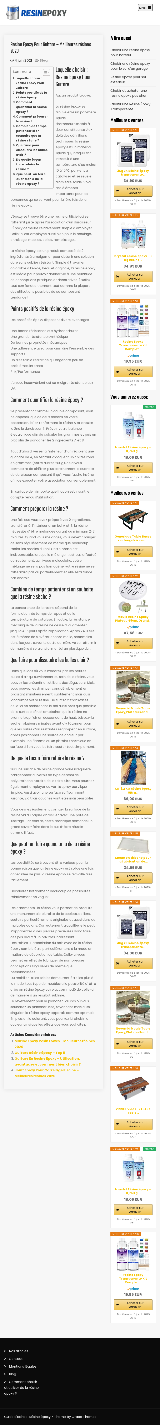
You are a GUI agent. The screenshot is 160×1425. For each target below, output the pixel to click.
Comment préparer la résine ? (32, 118)
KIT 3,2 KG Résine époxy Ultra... (133, 790)
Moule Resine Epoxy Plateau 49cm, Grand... (133, 618)
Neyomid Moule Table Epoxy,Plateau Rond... (133, 710)
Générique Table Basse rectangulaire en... (133, 538)
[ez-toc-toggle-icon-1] (44, 72)
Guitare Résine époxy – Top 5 (40, 1052)
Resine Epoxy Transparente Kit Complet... (133, 345)
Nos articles (18, 1351)
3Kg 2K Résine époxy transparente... (133, 172)
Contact (16, 1358)
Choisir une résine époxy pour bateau (130, 52)
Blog (44, 60)
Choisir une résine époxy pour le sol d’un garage (130, 66)
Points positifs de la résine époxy (31, 94)
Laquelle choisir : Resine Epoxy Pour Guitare (29, 83)
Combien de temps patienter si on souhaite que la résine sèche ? (31, 133)
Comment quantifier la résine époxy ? (31, 107)
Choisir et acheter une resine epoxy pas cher (128, 93)
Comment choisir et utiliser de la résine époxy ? (21, 1387)
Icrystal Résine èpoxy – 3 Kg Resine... (133, 258)
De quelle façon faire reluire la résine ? (28, 164)
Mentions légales (22, 1366)
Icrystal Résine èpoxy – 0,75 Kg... (133, 449)
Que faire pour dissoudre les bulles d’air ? (32, 150)
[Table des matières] (46, 72)
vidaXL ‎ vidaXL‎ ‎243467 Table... (133, 1111)
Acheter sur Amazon (135, 191)
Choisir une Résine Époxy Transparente (130, 107)
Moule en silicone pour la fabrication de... (133, 859)
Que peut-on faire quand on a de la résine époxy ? (31, 179)
